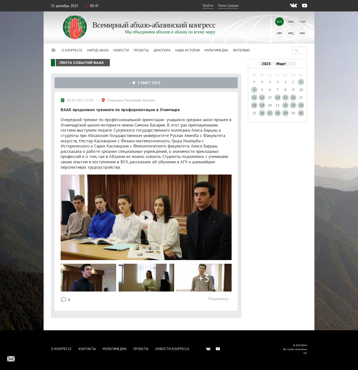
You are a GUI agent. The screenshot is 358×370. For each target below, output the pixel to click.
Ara (302, 33)
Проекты (141, 50)
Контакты (87, 349)
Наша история (187, 50)
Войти (208, 5)
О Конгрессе (72, 50)
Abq (291, 33)
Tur (302, 21)
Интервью (241, 50)
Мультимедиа (216, 50)
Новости (121, 50)
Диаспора (161, 50)
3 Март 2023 (146, 82)
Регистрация (228, 5)
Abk (279, 33)
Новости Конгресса (172, 349)
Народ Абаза (98, 50)
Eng (291, 21)
